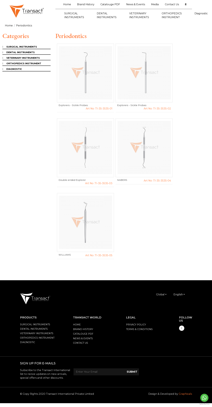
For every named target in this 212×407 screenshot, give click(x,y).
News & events (83, 338)
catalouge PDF (83, 333)
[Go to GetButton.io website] (204, 404)
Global (160, 294)
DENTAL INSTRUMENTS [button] (107, 15)
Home (68, 4)
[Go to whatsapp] (204, 398)
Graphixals (185, 393)
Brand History (85, 4)
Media (155, 4)
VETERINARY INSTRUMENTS (23, 57)
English (178, 294)
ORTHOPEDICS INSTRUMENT (23, 63)
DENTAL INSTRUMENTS (20, 52)
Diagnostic (14, 69)
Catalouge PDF (110, 4)
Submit (132, 371)
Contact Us (172, 4)
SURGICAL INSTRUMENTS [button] (74, 15)
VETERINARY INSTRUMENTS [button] (139, 15)
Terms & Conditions (139, 329)
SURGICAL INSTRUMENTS (21, 46)
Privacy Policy (136, 324)
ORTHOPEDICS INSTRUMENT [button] (172, 15)
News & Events (135, 4)
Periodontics (24, 25)
